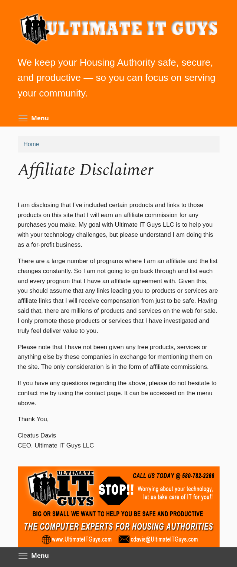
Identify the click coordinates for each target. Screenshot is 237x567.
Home (31, 144)
